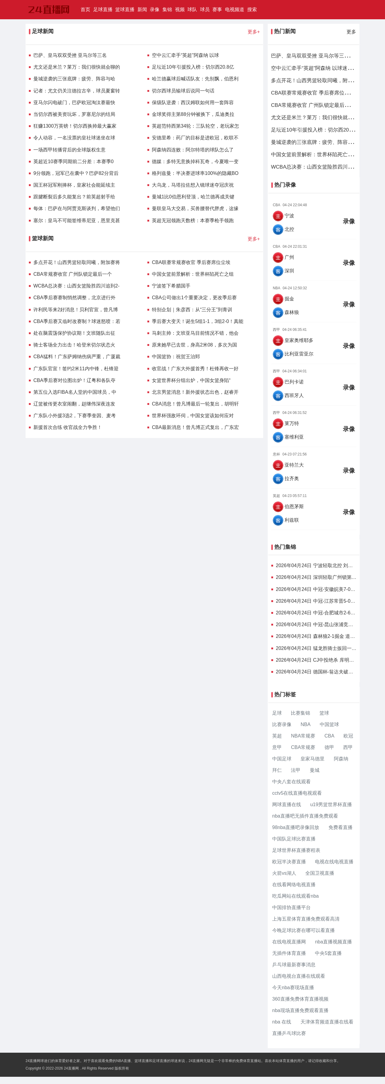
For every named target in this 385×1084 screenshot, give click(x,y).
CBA (329, 735)
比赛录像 (281, 724)
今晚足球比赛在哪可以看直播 (303, 930)
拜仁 (277, 770)
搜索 (252, 9)
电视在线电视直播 (334, 861)
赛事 (217, 9)
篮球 (324, 713)
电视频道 (234, 9)
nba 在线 (281, 1021)
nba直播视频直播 (333, 941)
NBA (305, 724)
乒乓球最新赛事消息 (294, 964)
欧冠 (348, 735)
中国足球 (281, 758)
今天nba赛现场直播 (293, 987)
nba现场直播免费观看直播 (300, 1010)
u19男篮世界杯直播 (331, 804)
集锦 (167, 9)
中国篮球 (329, 724)
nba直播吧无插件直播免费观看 (305, 815)
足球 (277, 713)
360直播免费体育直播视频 (300, 999)
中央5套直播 (328, 953)
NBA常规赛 (303, 735)
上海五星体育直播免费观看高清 (306, 918)
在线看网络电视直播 (294, 884)
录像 (154, 9)
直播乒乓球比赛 (289, 1033)
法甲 (295, 770)
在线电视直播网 (289, 941)
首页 (86, 9)
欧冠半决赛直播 (289, 861)
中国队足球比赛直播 (294, 838)
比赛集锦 (300, 713)
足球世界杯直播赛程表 (296, 850)
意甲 (277, 747)
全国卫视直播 (319, 873)
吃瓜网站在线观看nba (295, 896)
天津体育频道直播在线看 (326, 1021)
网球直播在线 (286, 804)
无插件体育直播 (289, 953)
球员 (205, 9)
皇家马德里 (312, 758)
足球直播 (102, 9)
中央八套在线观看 (291, 781)
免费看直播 (340, 827)
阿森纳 (341, 758)
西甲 (348, 747)
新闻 (142, 9)
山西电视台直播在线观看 (298, 976)
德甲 (329, 747)
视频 (180, 9)
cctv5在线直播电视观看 (297, 793)
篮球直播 (124, 9)
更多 (351, 31)
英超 (277, 735)
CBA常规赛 (303, 747)
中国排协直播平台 (291, 907)
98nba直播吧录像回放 (295, 827)
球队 (192, 9)
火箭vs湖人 (284, 873)
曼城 (314, 770)
